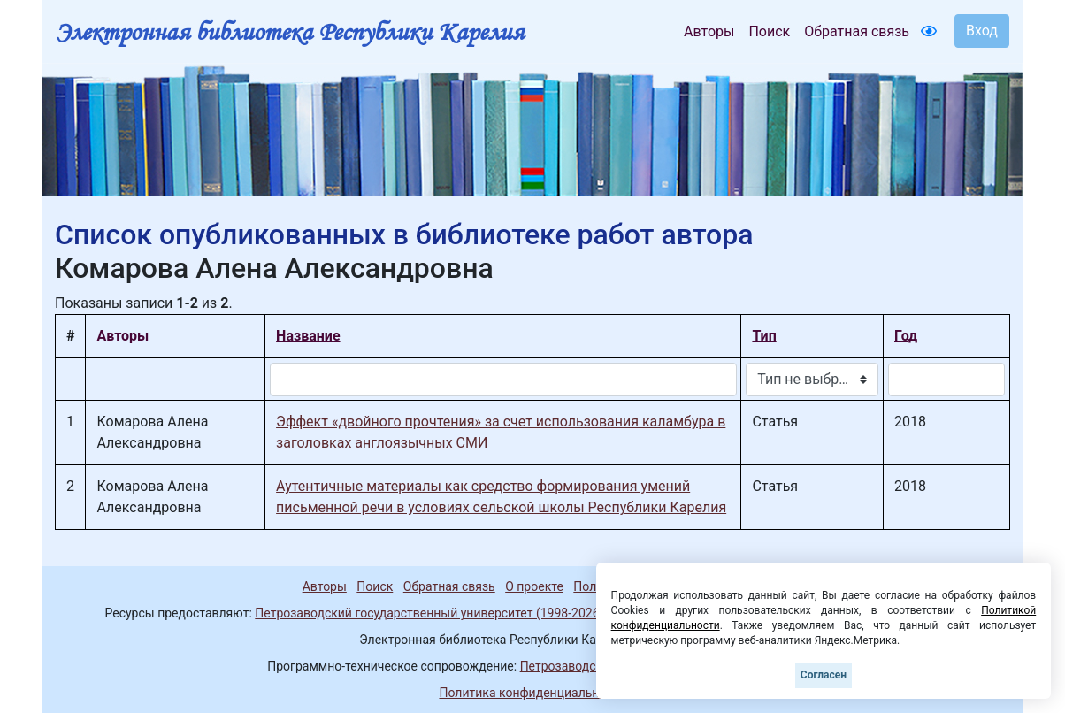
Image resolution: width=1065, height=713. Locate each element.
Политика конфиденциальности (532, 693)
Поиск (769, 31)
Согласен (824, 675)
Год (905, 335)
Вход (982, 30)
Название (308, 335)
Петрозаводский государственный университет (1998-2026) (429, 613)
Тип (764, 335)
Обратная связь (856, 31)
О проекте (534, 586)
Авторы (709, 31)
